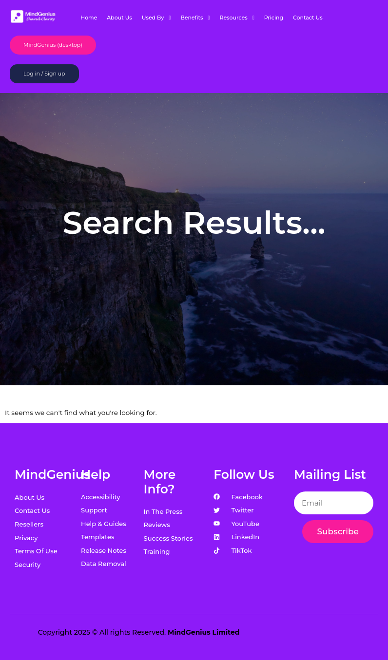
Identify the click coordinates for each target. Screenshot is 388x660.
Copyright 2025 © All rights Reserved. (139, 632)
